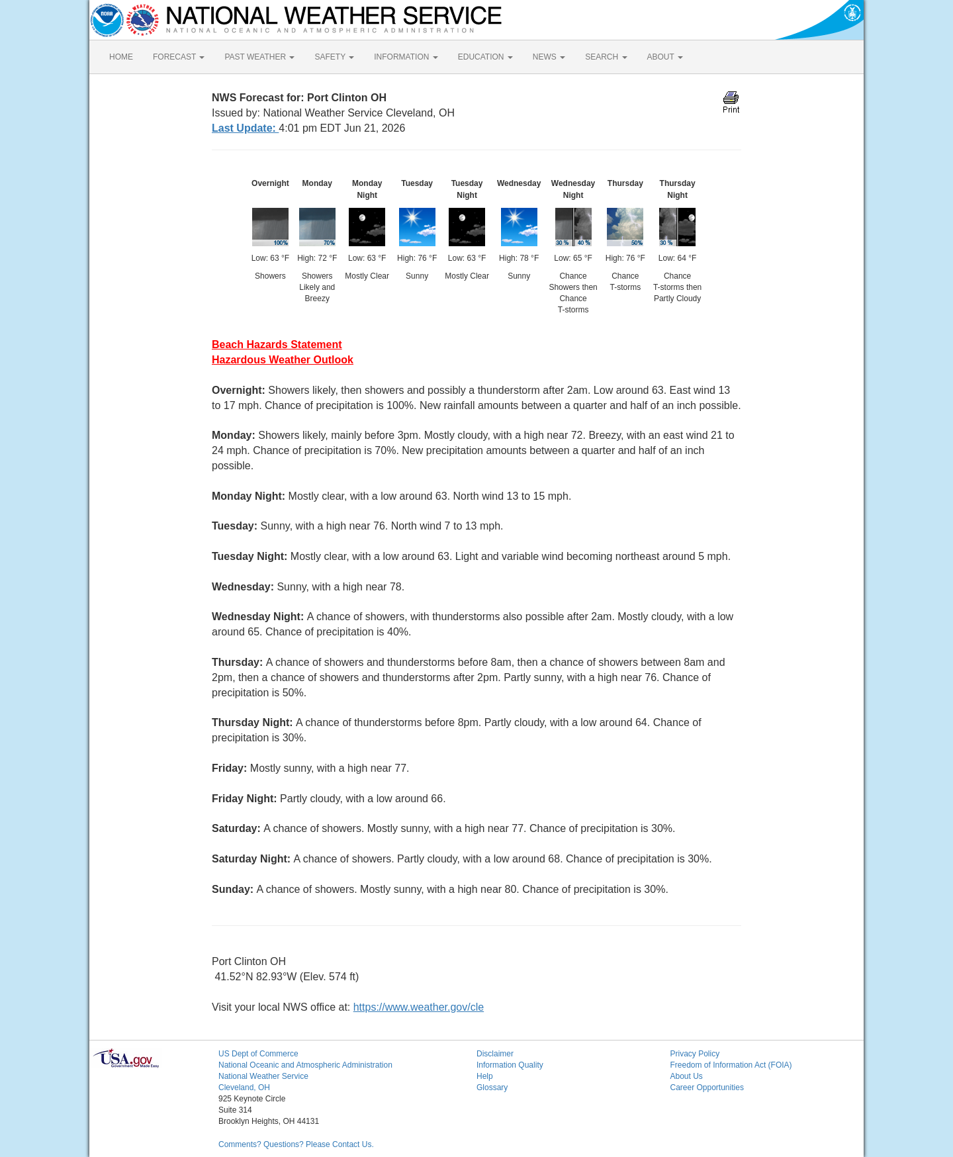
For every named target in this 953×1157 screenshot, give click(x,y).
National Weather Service (263, 1076)
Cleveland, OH (244, 1087)
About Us (686, 1076)
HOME (121, 57)
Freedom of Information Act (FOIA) (731, 1065)
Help (484, 1076)
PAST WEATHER (259, 57)
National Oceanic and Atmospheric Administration (305, 1065)
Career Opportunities (707, 1087)
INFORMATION (405, 57)
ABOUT (665, 57)
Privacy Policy (695, 1053)
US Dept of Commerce (258, 1053)
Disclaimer (495, 1053)
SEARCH (606, 57)
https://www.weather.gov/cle (418, 1007)
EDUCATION (485, 57)
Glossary (492, 1087)
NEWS (549, 57)
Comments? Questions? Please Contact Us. (296, 1144)
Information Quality (509, 1065)
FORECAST (178, 57)
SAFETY (334, 57)
